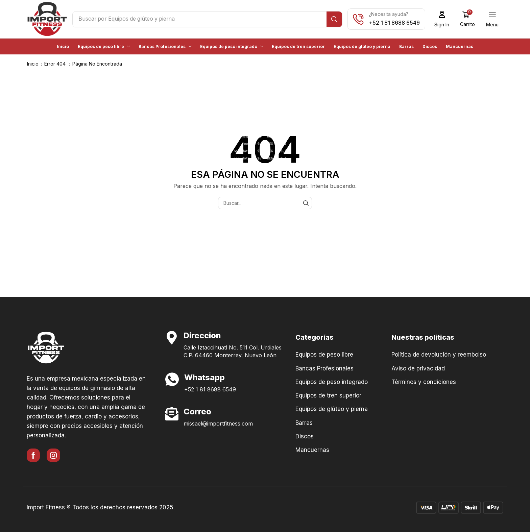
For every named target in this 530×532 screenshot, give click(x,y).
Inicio (33, 63)
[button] (444, 19)
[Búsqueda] (336, 19)
